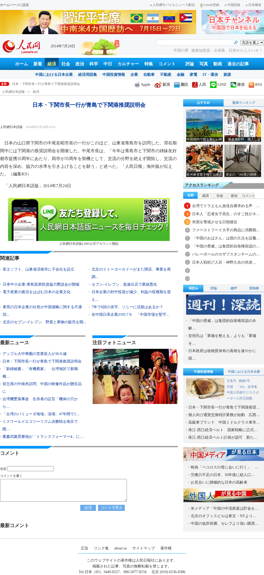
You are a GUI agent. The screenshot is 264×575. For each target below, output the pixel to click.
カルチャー (128, 64)
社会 (65, 64)
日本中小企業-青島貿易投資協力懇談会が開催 (41, 284)
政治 (79, 64)
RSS (255, 85)
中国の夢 (181, 50)
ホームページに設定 (14, 5)
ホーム (21, 64)
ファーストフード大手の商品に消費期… (226, 230)
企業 (134, 75)
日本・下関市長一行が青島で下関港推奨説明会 (46, 84)
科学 (93, 64)
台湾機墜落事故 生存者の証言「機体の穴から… (40, 403)
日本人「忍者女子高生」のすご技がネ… (226, 214)
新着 (37, 64)
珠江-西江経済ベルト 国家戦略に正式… (223, 430)
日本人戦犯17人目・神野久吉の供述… (224, 262)
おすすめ (203, 103)
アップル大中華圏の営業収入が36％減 (34, 354)
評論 (189, 64)
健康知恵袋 (201, 50)
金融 (180, 75)
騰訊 (181, 85)
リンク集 (101, 548)
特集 (148, 64)
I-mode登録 (209, 5)
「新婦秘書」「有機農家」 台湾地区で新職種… (40, 372)
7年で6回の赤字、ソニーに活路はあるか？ (127, 307)
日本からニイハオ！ (246, 50)
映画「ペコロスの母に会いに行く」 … (225, 467)
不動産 (165, 75)
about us (120, 548)
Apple (142, 85)
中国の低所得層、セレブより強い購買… (225, 523)
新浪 (162, 85)
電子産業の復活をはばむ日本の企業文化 (37, 292)
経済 (51, 64)
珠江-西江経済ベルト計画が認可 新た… (223, 437)
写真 (203, 64)
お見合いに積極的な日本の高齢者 (219, 482)
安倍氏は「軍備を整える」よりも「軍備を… (222, 339)
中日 (107, 64)
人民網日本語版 (13, 92)
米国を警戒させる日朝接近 (214, 222)
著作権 (166, 548)
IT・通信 (210, 75)
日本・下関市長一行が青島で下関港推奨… (224, 407)
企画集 (220, 50)
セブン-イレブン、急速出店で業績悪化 (124, 284)
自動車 (149, 75)
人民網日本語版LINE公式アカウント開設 (89, 222)
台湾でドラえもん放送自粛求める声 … (226, 206)
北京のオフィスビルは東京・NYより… (223, 516)
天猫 (230, 387)
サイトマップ (143, 548)
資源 (227, 75)
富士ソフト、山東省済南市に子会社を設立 (38, 269)
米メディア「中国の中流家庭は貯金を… (225, 508)
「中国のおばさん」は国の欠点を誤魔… (226, 238)
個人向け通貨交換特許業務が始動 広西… (224, 415)
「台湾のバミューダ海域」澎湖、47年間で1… (41, 414)
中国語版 (232, 5)
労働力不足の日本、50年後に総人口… (223, 475)
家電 (193, 75)
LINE (218, 85)
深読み (193, 288)
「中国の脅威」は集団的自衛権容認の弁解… (222, 324)
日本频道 (253, 5)
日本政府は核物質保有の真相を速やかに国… (222, 354)
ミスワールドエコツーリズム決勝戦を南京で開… (40, 425)
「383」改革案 (246, 387)
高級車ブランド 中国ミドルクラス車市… (224, 422)
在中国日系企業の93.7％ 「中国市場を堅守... (130, 315)
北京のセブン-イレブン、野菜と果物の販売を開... (44, 322)
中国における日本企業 (54, 75)
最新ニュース (14, 342)
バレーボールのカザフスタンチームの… (226, 254)
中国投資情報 (113, 75)
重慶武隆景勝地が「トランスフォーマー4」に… (43, 437)
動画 (217, 64)
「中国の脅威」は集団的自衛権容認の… (226, 246)
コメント (167, 64)
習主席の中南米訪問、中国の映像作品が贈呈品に (42, 387)
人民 (199, 85)
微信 (238, 85)
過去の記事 (238, 64)
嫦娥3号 (244, 381)
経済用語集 (87, 75)
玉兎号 (231, 381)
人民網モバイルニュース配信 (172, 5)
